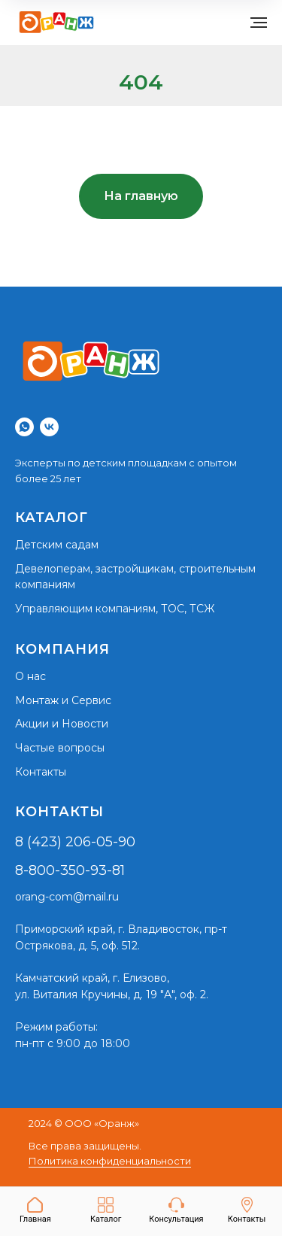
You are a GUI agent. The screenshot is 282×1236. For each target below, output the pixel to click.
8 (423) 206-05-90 (75, 842)
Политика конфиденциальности (110, 1161)
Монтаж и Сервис (63, 700)
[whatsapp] (24, 427)
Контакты (40, 772)
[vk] (49, 427)
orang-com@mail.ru (67, 896)
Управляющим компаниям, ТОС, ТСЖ (114, 608)
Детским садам (57, 544)
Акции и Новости (61, 723)
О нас (30, 676)
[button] (176, 1210)
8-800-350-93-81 (70, 870)
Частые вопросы (60, 748)
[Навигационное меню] (258, 22)
